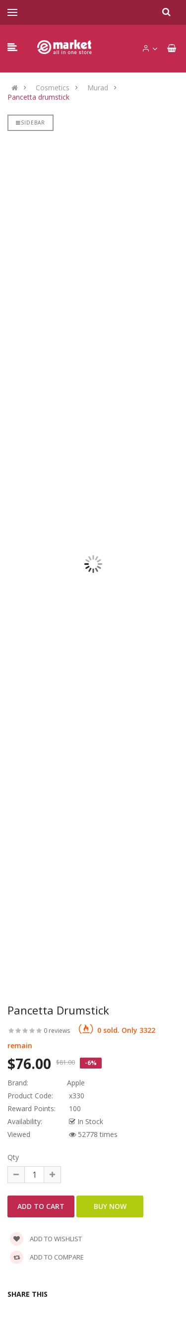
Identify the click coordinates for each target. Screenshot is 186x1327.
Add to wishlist (46, 1238)
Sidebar (30, 122)
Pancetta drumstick (38, 97)
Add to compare (47, 1257)
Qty (13, 1157)
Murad (97, 87)
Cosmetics (52, 87)
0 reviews (57, 1030)
